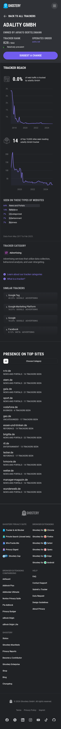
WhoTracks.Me (11, 543)
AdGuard (6, 579)
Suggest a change (31, 55)
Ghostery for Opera (42, 549)
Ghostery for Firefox (43, 536)
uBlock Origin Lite (10, 624)
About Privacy (39, 609)
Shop (5, 671)
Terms (18, 710)
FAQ (34, 576)
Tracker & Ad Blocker (13, 530)
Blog (5, 677)
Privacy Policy (30, 710)
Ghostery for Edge (42, 556)
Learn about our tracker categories (22, 274)
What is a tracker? (14, 279)
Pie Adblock (8, 605)
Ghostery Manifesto (11, 645)
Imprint (42, 710)
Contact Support (40, 583)
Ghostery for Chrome (43, 530)
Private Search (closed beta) (16, 536)
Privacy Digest (10, 549)
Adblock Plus (8, 585)
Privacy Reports (9, 651)
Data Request (38, 596)
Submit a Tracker (40, 589)
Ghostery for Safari (42, 543)
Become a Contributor (12, 658)
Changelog (7, 684)
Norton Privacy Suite (12, 598)
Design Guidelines (40, 602)
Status (5, 638)
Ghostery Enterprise (11, 664)
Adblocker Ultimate (11, 592)
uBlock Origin (8, 618)
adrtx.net (36, 42)
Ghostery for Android (43, 562)
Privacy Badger (9, 611)
